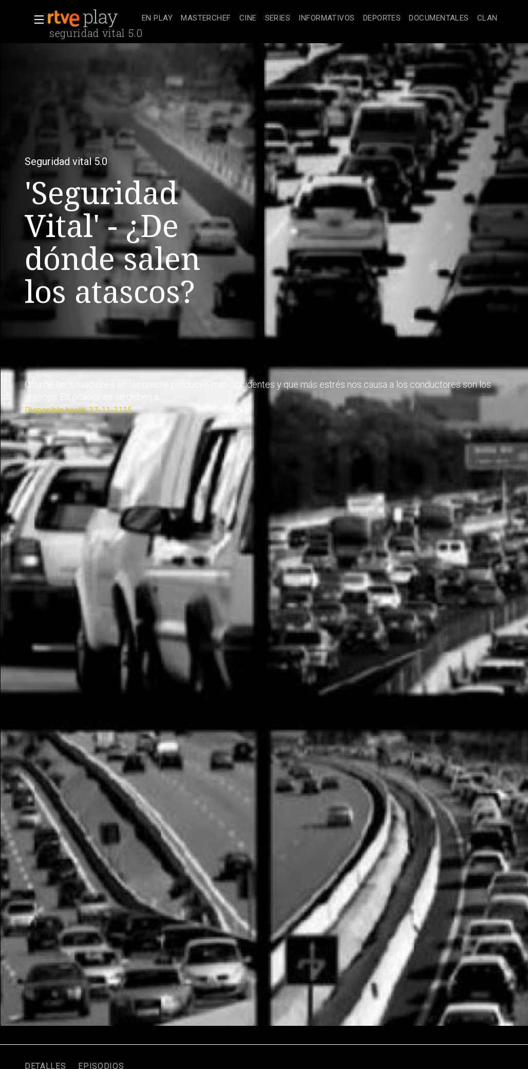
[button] (36, 19)
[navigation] (320, 18)
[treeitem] (157, 19)
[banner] (92, 18)
